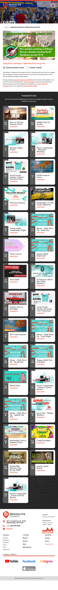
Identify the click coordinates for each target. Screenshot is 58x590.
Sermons (48, 544)
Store (47, 551)
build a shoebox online (30, 86)
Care (4, 557)
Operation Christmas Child (22, 80)
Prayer (47, 547)
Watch (25, 547)
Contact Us (49, 554)
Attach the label (29, 82)
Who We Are (27, 557)
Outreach (6, 559)
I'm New (26, 544)
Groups (5, 547)
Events (6, 27)
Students (6, 550)
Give (24, 554)
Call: (13, 535)
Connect (6, 544)
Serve (5, 554)
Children (6, 552)
